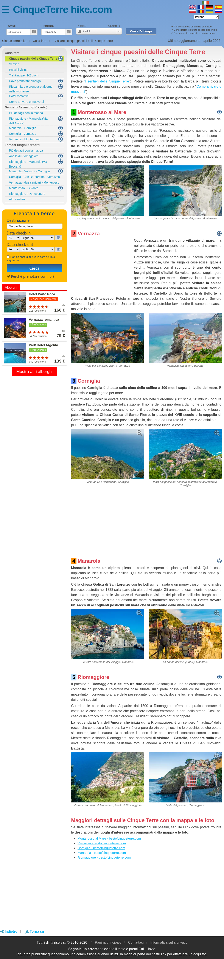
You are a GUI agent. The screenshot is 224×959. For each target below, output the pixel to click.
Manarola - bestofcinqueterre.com (102, 852)
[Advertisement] (101, 265)
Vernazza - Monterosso (24, 139)
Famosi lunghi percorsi (22, 145)
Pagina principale (108, 942)
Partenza (48, 25)
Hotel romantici (19, 96)
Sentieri (14, 64)
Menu (7, 10)
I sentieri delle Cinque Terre (107, 81)
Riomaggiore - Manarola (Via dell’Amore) (28, 121)
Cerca (35, 268)
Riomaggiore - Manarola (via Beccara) (28, 164)
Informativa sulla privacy (168, 942)
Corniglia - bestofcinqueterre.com (101, 848)
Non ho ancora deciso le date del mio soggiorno (31, 258)
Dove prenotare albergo (25, 81)
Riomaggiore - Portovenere (27, 193)
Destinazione (18, 220)
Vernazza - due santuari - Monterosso (34, 182)
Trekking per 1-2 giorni (24, 75)
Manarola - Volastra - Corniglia (29, 171)
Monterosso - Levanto (23, 188)
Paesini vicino (18, 69)
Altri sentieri (17, 199)
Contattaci (136, 942)
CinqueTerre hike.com (62, 9)
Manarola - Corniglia (22, 128)
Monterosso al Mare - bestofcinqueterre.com (109, 838)
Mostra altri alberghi (34, 371)
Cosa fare (12, 53)
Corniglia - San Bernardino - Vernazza (34, 177)
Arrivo (12, 25)
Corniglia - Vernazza (22, 133)
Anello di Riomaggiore (24, 156)
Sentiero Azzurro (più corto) (26, 107)
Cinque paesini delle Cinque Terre (33, 58)
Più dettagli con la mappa (26, 113)
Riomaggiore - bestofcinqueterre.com (104, 857)
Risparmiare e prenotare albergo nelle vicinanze (31, 89)
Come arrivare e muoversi (26, 101)
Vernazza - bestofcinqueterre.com (102, 843)
